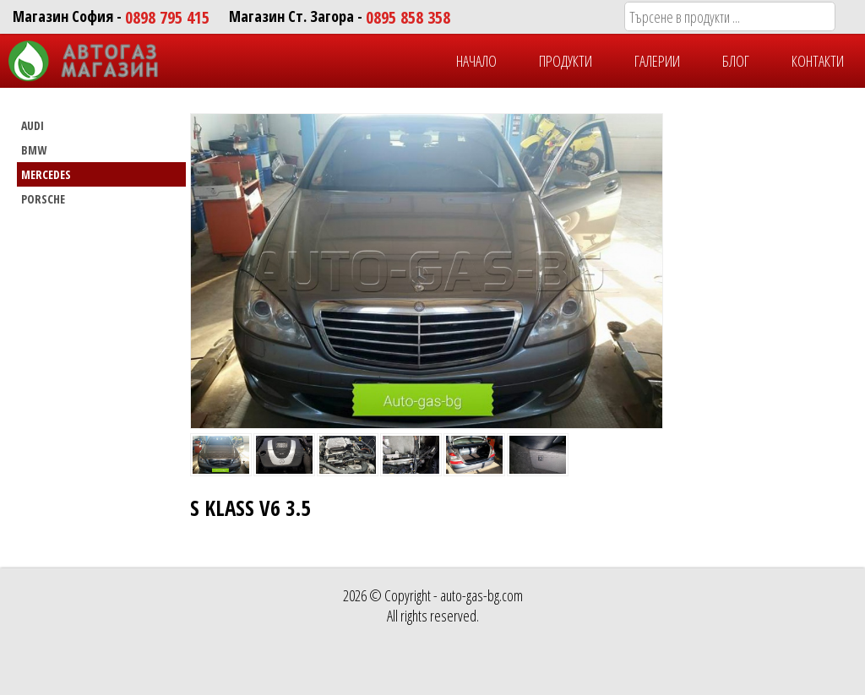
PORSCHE (43, 199)
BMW (33, 150)
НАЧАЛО (476, 61)
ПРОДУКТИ (565, 61)
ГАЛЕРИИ (657, 61)
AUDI (32, 125)
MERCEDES (46, 174)
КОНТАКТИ (818, 61)
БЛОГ (735, 61)
